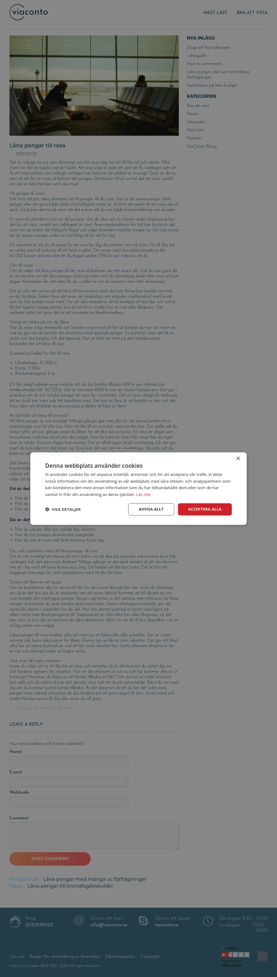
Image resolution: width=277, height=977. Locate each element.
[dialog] (138, 488)
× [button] (238, 458)
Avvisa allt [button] (151, 509)
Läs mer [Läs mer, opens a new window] (143, 494)
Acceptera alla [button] (205, 509)
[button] (63, 509)
